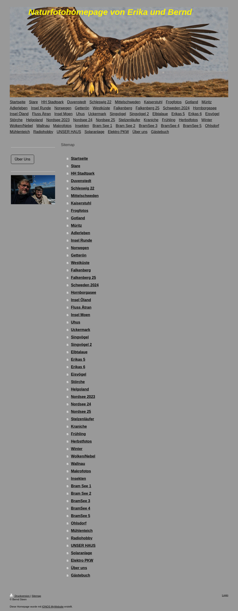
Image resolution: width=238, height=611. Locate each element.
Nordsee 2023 (83, 397)
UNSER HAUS (83, 546)
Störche (78, 382)
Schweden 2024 (85, 285)
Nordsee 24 (81, 404)
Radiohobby (81, 538)
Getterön (78, 255)
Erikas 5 (78, 359)
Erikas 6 (78, 367)
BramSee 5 (80, 516)
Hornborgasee (83, 292)
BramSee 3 (80, 501)
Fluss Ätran (81, 307)
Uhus (75, 322)
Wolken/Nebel (83, 456)
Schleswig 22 (82, 188)
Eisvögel (78, 374)
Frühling (78, 434)
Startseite (79, 158)
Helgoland (80, 389)
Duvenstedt (81, 181)
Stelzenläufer (82, 419)
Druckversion (20, 595)
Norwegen (80, 248)
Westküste (80, 263)
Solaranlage (81, 553)
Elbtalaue (79, 352)
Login (225, 595)
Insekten (78, 479)
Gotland (78, 218)
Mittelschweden (85, 196)
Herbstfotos (81, 441)
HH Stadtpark (82, 173)
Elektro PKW (82, 560)
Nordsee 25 (81, 412)
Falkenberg (81, 270)
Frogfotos (79, 211)
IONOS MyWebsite (53, 606)
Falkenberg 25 (83, 278)
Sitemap (36, 595)
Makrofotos (81, 471)
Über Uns (22, 159)
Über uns (79, 568)
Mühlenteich (82, 531)
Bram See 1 (81, 486)
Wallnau (78, 464)
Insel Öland (81, 300)
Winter (77, 449)
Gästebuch (80, 575)
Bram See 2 (81, 493)
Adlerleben (80, 233)
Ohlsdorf (78, 523)
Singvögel (80, 337)
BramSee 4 (80, 508)
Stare (75, 166)
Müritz (76, 225)
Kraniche (79, 426)
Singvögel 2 (81, 345)
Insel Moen (80, 315)
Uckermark (80, 330)
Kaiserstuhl (81, 203)
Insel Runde (81, 240)
